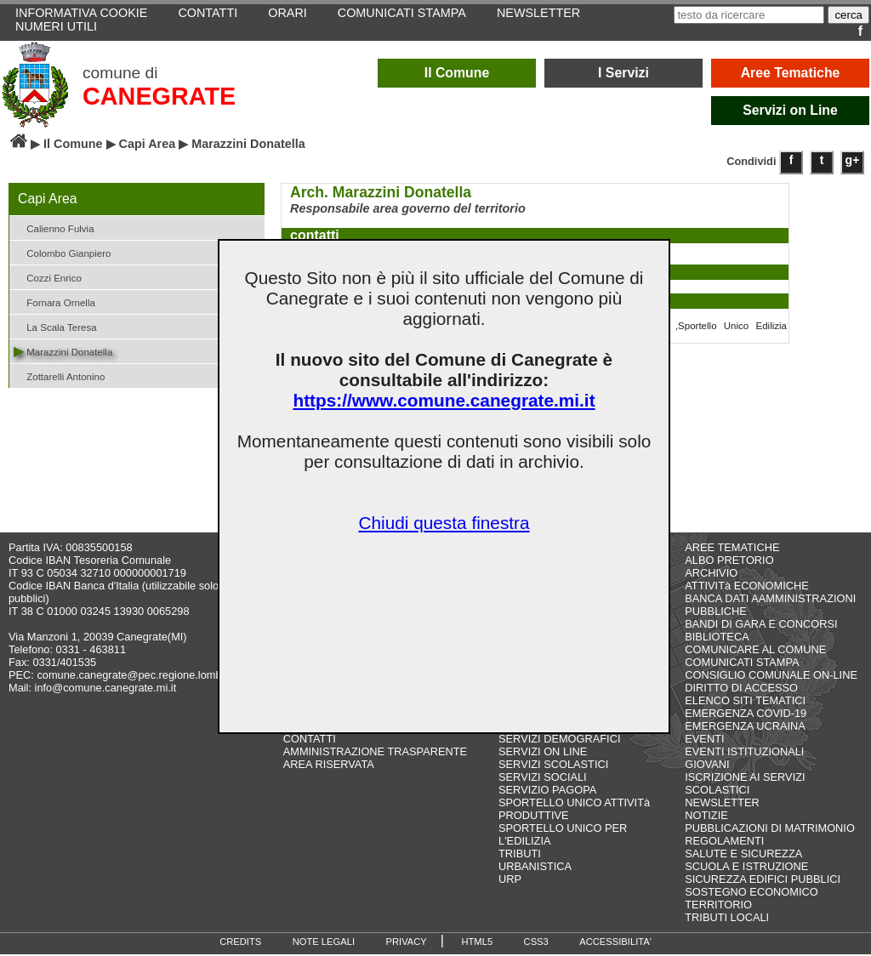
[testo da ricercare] (749, 15)
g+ (852, 160)
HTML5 (476, 943)
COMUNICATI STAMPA (742, 663)
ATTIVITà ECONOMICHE (747, 587)
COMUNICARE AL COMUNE (755, 651)
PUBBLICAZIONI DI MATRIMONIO (770, 829)
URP (509, 880)
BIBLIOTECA (717, 638)
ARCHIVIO (711, 574)
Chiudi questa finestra (443, 522)
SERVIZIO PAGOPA (547, 791)
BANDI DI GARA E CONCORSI (761, 625)
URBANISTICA (535, 868)
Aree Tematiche (790, 72)
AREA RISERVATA (328, 766)
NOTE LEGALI (324, 943)
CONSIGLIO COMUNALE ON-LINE (771, 676)
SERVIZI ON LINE (542, 753)
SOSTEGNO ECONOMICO (751, 893)
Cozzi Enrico (48, 277)
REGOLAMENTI (724, 842)
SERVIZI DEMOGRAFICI (559, 740)
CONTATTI (309, 740)
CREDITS (240, 943)
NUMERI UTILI (56, 26)
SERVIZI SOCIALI (542, 778)
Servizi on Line (790, 110)
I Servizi (623, 72)
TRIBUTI (519, 855)
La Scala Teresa (55, 326)
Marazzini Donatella (63, 351)
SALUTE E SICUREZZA (743, 855)
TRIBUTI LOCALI (727, 919)
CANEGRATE (159, 96)
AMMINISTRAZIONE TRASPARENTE (375, 753)
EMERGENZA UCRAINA (745, 727)
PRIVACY (406, 943)
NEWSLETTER (722, 804)
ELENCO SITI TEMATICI (745, 702)
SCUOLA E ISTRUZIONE (746, 868)
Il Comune (457, 72)
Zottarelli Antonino (59, 375)
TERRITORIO (718, 906)
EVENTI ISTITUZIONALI (744, 753)
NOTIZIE (706, 817)
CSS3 (536, 943)
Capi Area (147, 144)
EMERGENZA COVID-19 (745, 714)
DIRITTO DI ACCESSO (741, 689)
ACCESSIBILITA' (615, 943)
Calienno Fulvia (54, 227)
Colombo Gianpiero (62, 252)
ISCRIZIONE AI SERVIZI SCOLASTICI (745, 785)
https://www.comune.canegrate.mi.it (444, 400)
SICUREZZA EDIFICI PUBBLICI (762, 880)
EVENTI (704, 740)
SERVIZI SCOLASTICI (553, 766)
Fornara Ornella (54, 301)
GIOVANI (707, 766)
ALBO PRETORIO (729, 561)
